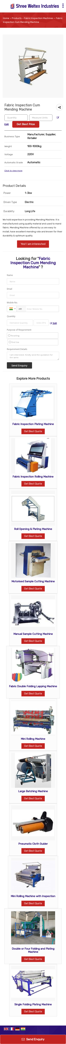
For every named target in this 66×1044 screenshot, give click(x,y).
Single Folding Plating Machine (33, 1004)
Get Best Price (26, 124)
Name (10, 275)
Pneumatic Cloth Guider (33, 843)
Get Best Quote (33, 431)
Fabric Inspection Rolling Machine (33, 476)
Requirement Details (17, 349)
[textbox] (40, 117)
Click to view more (13, 170)
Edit (53, 323)
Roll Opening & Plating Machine (33, 529)
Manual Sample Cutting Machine (33, 634)
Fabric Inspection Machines (38, 18)
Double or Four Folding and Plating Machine (33, 950)
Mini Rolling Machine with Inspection (33, 896)
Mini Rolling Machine (33, 738)
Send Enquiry (33, 1039)
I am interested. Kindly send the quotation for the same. (33, 356)
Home (6, 18)
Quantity (11, 316)
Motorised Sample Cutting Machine (33, 581)
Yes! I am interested (33, 244)
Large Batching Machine (33, 791)
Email (9, 288)
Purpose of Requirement (19, 330)
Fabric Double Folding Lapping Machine (33, 686)
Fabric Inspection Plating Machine (33, 424)
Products (17, 18)
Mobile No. (12, 302)
